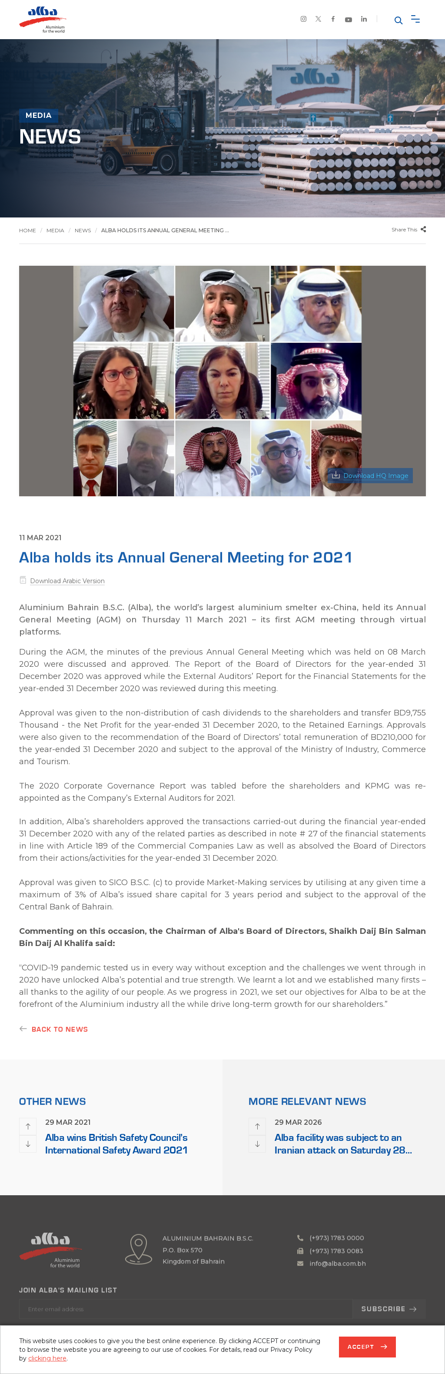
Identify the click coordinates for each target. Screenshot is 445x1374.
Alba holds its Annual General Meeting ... (165, 230)
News (83, 230)
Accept (362, 1347)
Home (27, 230)
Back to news (60, 1036)
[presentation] (28, 1126)
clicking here (47, 1358)
